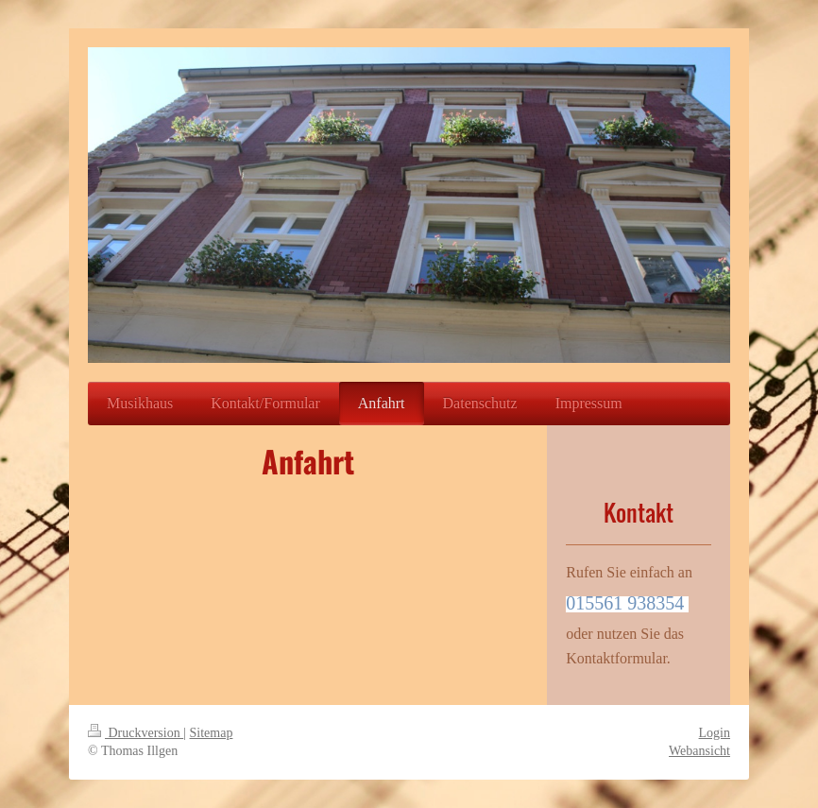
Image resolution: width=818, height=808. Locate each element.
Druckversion (135, 733)
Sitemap (211, 733)
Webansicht (699, 751)
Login (714, 733)
